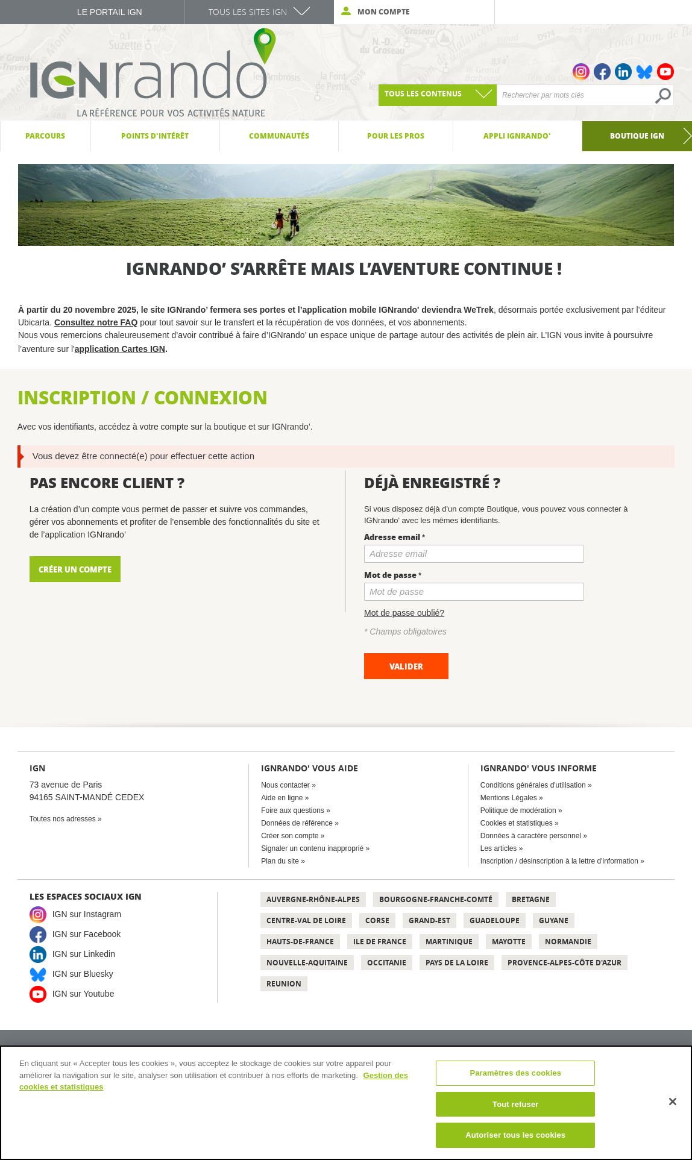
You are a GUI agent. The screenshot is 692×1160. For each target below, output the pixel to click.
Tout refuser (515, 1104)
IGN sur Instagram (86, 913)
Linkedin (623, 71)
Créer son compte (289, 836)
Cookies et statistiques (516, 823)
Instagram (581, 71)
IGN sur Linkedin (83, 953)
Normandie (568, 941)
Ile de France (379, 941)
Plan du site (280, 861)
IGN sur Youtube (83, 993)
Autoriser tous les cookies (515, 1135)
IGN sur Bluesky (82, 973)
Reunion (283, 984)
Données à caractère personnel (530, 836)
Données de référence (297, 823)
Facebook (602, 71)
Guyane (553, 920)
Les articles (498, 848)
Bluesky (644, 71)
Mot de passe (390, 574)
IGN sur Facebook (86, 933)
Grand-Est (429, 920)
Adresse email (392, 536)
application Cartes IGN (120, 349)
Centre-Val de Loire (306, 920)
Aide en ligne (282, 798)
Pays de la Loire (457, 963)
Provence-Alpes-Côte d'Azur (564, 963)
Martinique (449, 941)
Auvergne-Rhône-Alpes (313, 899)
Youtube (665, 71)
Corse (377, 920)
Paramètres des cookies (515, 1072)
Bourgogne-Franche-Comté (435, 899)
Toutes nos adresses (63, 819)
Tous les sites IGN (248, 11)
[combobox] (438, 95)
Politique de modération (518, 810)
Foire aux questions (292, 810)
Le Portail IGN (109, 12)
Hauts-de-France (300, 941)
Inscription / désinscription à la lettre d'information (559, 861)
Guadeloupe (495, 920)
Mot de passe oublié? (404, 613)
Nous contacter (285, 785)
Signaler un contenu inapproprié (312, 848)
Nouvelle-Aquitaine (307, 963)
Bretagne (531, 899)
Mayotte (509, 941)
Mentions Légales (508, 798)
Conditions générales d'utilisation (533, 785)
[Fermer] (672, 1101)
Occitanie (386, 963)
